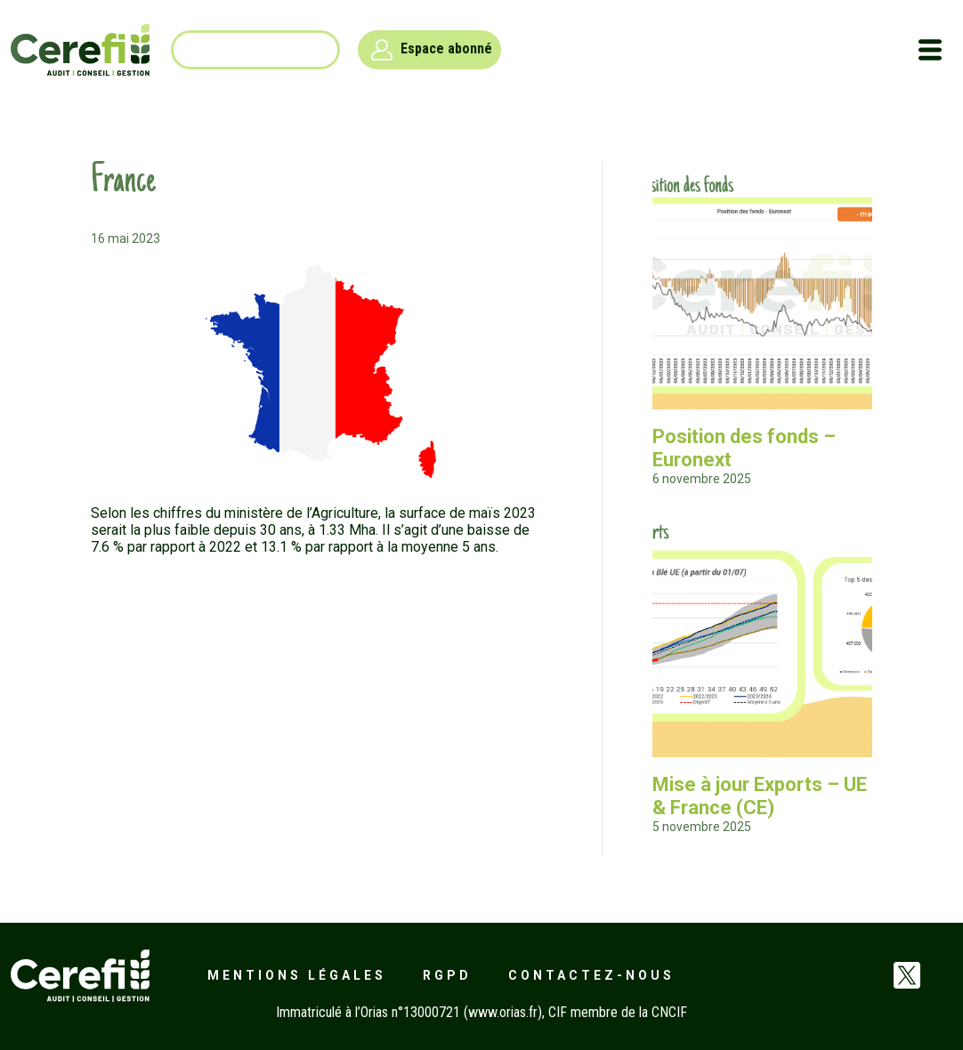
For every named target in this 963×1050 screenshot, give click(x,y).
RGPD (447, 975)
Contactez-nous (591, 975)
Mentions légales (296, 975)
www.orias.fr (503, 1012)
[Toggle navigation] (930, 50)
